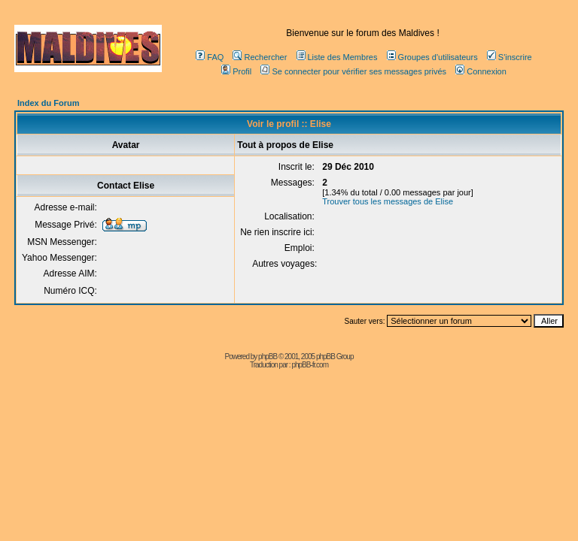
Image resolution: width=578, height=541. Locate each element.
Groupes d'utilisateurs (432, 57)
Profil (236, 71)
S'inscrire (509, 57)
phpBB (267, 356)
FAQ (210, 57)
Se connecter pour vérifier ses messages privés (353, 71)
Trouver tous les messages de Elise (387, 201)
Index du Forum (48, 102)
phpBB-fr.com (309, 365)
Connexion (481, 71)
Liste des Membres (337, 57)
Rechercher (260, 57)
